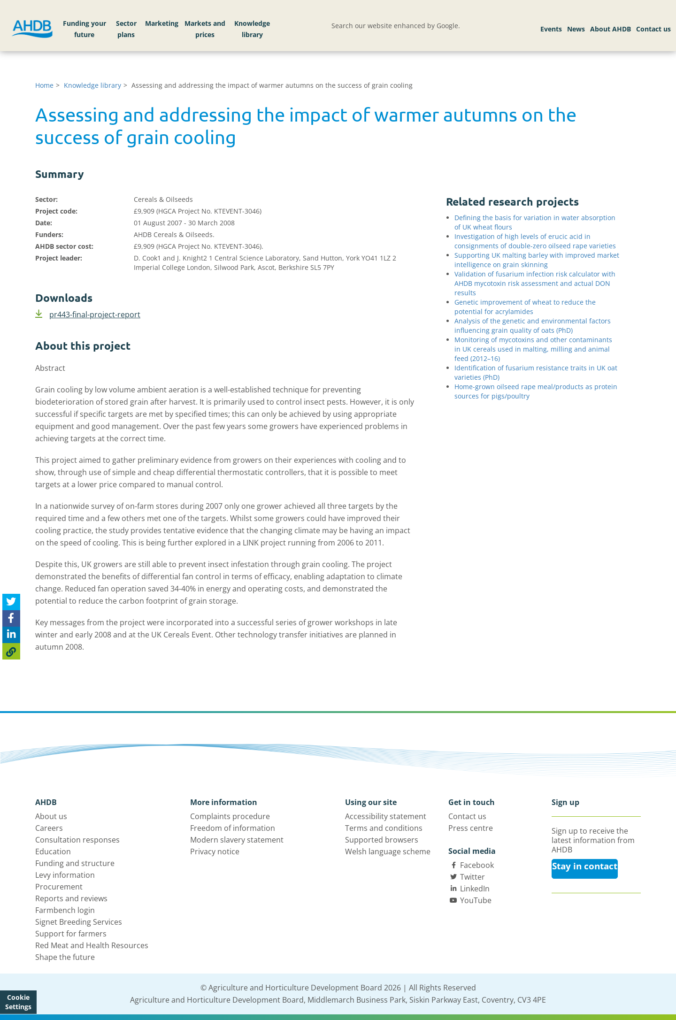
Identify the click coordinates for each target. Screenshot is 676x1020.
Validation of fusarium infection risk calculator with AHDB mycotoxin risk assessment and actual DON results (534, 283)
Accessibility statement (385, 816)
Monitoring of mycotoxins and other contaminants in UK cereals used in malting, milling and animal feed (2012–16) (533, 349)
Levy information (65, 875)
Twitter (472, 877)
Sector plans (126, 29)
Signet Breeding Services (78, 922)
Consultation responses (77, 840)
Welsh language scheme (387, 851)
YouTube (476, 900)
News (576, 28)
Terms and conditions (383, 828)
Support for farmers (71, 933)
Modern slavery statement (237, 840)
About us (51, 816)
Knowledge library (252, 29)
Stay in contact (584, 866)
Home (44, 85)
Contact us (653, 28)
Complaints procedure (230, 816)
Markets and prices (204, 29)
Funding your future (84, 29)
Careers (49, 828)
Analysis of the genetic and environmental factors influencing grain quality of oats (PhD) (532, 325)
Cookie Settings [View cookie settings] (18, 1002)
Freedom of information (232, 828)
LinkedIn (475, 888)
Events (551, 28)
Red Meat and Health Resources (91, 945)
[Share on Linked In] (11, 635)
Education (53, 851)
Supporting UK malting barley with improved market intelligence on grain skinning (536, 260)
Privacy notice (214, 851)
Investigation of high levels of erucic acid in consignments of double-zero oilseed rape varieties (535, 241)
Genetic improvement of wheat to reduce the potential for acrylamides (525, 307)
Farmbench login (65, 910)
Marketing (161, 23)
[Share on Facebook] (11, 618)
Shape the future (65, 957)
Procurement (59, 887)
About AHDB (610, 28)
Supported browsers (381, 840)
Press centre (470, 828)
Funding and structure (75, 863)
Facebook (477, 865)
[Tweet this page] (11, 602)
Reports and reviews (71, 898)
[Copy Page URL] (11, 651)
